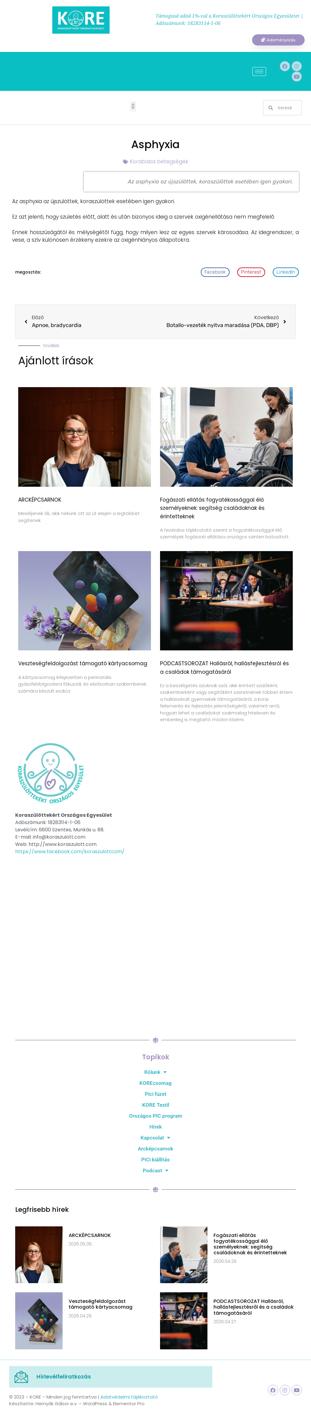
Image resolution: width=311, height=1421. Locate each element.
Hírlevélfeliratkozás (63, 1377)
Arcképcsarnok (155, 1149)
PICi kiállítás (155, 1160)
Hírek (155, 1127)
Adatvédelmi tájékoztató (129, 1397)
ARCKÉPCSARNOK (39, 500)
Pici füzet (155, 1095)
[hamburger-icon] (259, 72)
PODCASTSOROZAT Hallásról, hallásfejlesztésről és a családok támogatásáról (254, 1308)
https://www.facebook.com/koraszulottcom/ (70, 852)
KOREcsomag (155, 1084)
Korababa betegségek (159, 162)
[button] (133, 107)
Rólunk (155, 1072)
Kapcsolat (155, 1138)
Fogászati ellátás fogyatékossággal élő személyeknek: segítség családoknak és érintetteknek (212, 509)
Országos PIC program (155, 1116)
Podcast (156, 1171)
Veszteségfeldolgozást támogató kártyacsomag (82, 664)
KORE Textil (155, 1105)
